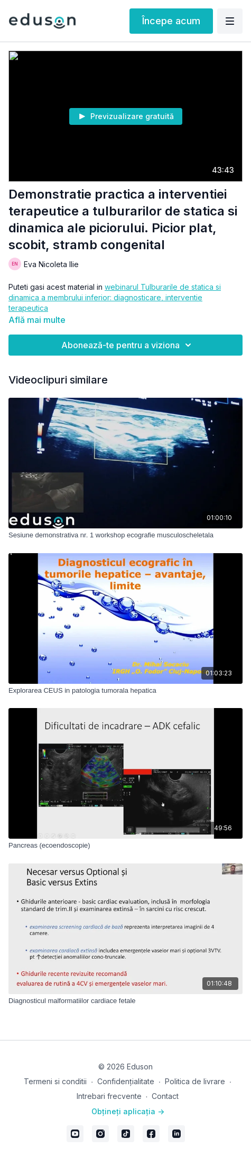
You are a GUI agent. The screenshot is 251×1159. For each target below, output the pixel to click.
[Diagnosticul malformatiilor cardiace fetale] (125, 1001)
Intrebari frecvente (109, 1096)
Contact (165, 1096)
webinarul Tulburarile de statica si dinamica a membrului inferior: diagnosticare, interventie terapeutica (114, 297)
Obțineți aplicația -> (127, 1111)
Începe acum (171, 20)
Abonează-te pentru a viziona (127, 345)
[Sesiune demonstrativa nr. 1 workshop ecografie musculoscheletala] (125, 535)
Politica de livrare (195, 1081)
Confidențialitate (125, 1081)
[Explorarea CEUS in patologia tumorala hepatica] (125, 690)
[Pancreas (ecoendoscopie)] (125, 845)
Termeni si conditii (55, 1081)
